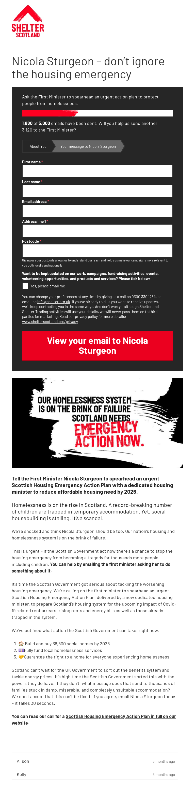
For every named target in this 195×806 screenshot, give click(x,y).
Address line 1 (35, 221)
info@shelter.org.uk (53, 301)
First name (32, 161)
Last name (32, 181)
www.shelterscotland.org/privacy (50, 321)
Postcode (31, 241)
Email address (35, 201)
